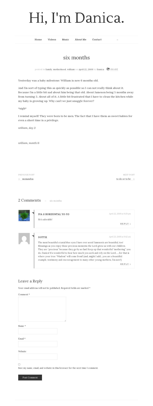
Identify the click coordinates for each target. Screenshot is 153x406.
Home (38, 39)
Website (22, 351)
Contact (97, 39)
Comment (24, 294)
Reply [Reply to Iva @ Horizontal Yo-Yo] (124, 224)
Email (21, 338)
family (49, 69)
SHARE (114, 69)
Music (65, 39)
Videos (52, 39)
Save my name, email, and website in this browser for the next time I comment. (58, 368)
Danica (100, 69)
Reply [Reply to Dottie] (124, 264)
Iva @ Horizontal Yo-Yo (53, 214)
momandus (25, 179)
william (71, 69)
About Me (80, 39)
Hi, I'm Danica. (76, 18)
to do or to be (125, 179)
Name (22, 326)
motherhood (59, 69)
